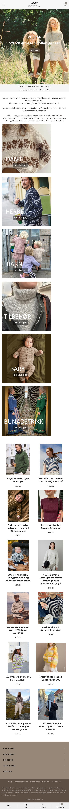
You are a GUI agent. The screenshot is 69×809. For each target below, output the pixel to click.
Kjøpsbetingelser (21, 782)
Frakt (10, 782)
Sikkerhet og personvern (40, 782)
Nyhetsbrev (56, 782)
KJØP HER (34, 50)
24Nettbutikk (38, 799)
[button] (66, 47)
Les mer (55, 793)
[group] (34, 46)
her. (61, 115)
